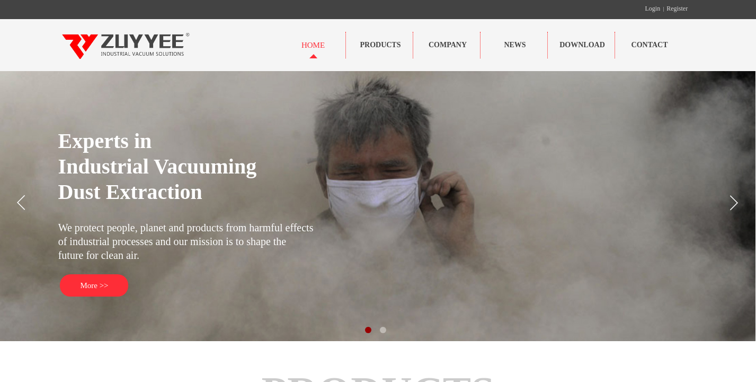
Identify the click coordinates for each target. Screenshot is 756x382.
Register (677, 8)
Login (653, 8)
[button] (368, 330)
